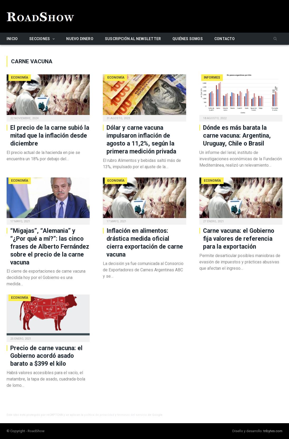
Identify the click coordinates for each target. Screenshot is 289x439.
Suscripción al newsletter (133, 39)
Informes (212, 77)
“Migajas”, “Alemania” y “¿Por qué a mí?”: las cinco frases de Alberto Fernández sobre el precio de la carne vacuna (49, 246)
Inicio (12, 39)
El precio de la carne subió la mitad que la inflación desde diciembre (49, 135)
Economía (19, 77)
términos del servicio (132, 415)
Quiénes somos (187, 39)
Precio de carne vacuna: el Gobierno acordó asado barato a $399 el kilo (46, 356)
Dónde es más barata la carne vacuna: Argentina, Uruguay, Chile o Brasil (237, 135)
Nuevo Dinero (79, 39)
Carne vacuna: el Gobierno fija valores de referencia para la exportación (238, 238)
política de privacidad (99, 415)
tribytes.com (272, 431)
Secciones (39, 39)
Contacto (224, 39)
